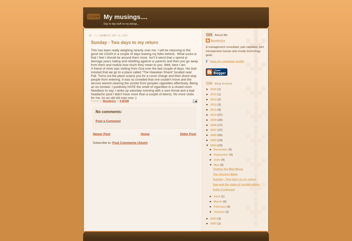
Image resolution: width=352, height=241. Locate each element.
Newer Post (101, 134)
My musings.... (125, 17)
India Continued (223, 189)
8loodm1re (218, 40)
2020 (213, 89)
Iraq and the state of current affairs (236, 184)
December (221, 149)
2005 (213, 140)
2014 (213, 99)
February (220, 206)
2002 (213, 223)
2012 (213, 104)
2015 (213, 94)
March (218, 201)
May (217, 164)
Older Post (188, 134)
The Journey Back (225, 174)
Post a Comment (108, 121)
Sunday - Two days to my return (234, 179)
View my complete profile (227, 61)
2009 (213, 119)
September (221, 154)
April (217, 196)
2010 (213, 114)
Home (145, 134)
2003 (213, 218)
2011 (213, 109)
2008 (213, 124)
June (217, 159)
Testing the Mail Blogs (228, 168)
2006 (213, 134)
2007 (213, 129)
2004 (213, 145)
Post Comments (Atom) (130, 143)
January (219, 211)
